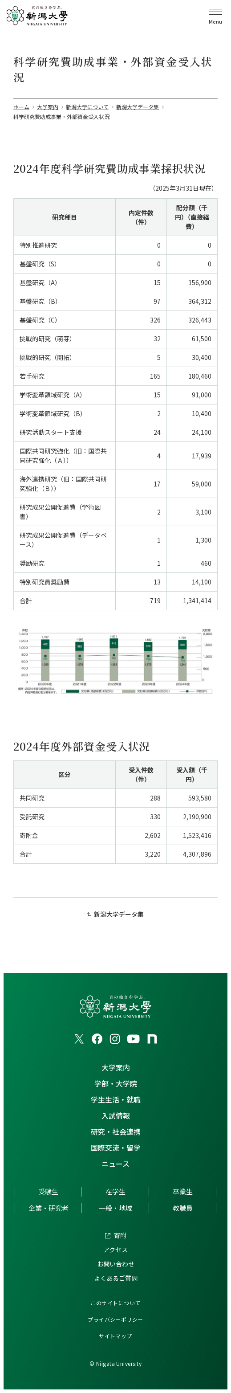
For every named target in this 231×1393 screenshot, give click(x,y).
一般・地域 (115, 1208)
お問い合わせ (115, 1263)
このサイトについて (115, 1303)
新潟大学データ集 (119, 914)
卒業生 (183, 1191)
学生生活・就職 (116, 1099)
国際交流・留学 (116, 1147)
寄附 (120, 1235)
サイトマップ (115, 1336)
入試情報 (115, 1115)
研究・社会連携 (116, 1131)
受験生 (48, 1191)
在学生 (115, 1191)
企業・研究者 (48, 1208)
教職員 (183, 1208)
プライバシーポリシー (115, 1319)
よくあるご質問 (116, 1278)
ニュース (115, 1163)
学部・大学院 (115, 1083)
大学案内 (115, 1067)
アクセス (115, 1249)
